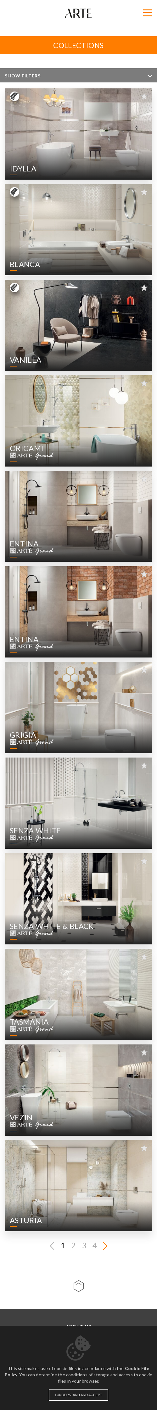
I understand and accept (78, 1395)
